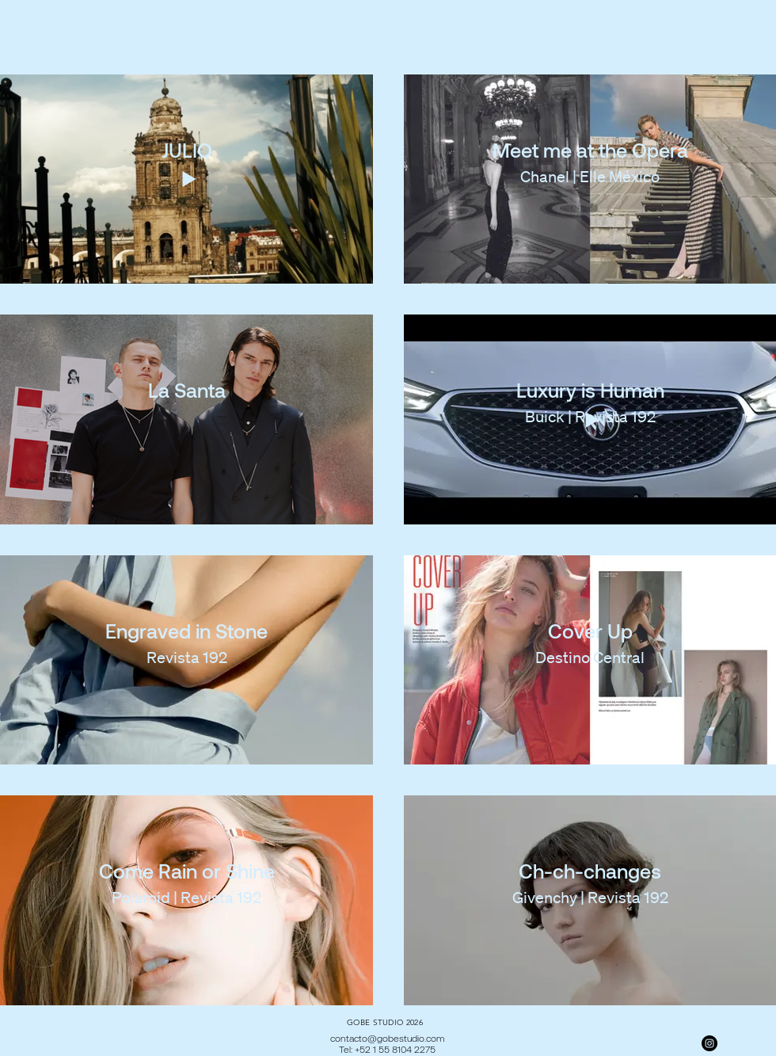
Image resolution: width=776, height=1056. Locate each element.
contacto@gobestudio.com (387, 1037)
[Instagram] (709, 1043)
